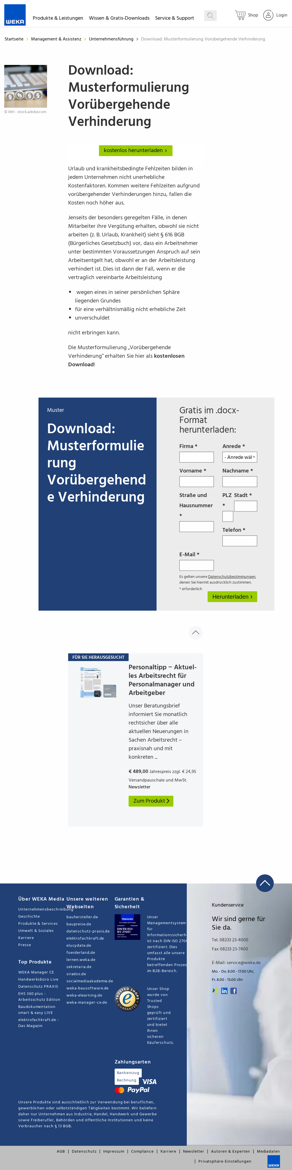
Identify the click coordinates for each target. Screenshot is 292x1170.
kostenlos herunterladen (136, 150)
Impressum (113, 1151)
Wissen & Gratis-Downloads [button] (119, 19)
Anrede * (239, 452)
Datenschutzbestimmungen (232, 577)
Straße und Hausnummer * (196, 511)
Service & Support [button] (174, 19)
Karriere (26, 938)
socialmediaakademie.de (89, 981)
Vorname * (196, 477)
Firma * (196, 452)
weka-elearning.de (84, 996)
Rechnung (127, 1080)
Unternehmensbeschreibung (42, 910)
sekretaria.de (79, 967)
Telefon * (239, 536)
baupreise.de (78, 924)
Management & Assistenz (56, 39)
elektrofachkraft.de (85, 939)
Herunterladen (231, 597)
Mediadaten (268, 1151)
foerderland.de (80, 953)
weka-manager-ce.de (86, 1003)
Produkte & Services (38, 924)
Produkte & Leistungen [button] (58, 19)
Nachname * (239, 477)
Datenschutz (84, 1151)
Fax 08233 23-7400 (230, 949)
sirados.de (76, 974)
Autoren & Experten (230, 1151)
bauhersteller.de (82, 917)
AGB (61, 1151)
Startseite (14, 39)
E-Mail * (196, 560)
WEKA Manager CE (36, 972)
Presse (24, 945)
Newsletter (193, 1151)
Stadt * (245, 501)
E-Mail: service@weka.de (236, 963)
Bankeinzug (128, 1073)
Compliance (142, 1151)
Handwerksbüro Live (38, 980)
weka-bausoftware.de (87, 988)
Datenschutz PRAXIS (38, 987)
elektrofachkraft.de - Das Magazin (38, 1023)
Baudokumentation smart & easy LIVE (37, 1010)
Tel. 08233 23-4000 (230, 940)
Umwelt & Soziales (36, 931)
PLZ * (227, 506)
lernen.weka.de (81, 960)
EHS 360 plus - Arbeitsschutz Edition (39, 997)
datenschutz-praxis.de (88, 931)
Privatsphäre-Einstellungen (225, 1161)
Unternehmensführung (112, 39)
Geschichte (29, 917)
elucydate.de (78, 946)
